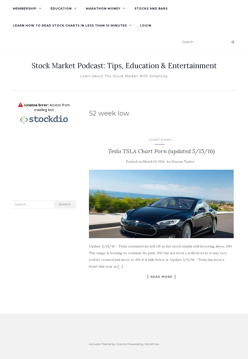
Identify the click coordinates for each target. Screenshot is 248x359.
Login (145, 25)
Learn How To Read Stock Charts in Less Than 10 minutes (69, 25)
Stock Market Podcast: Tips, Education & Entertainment (124, 65)
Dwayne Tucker (182, 162)
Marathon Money (102, 8)
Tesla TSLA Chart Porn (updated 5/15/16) (161, 151)
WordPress (152, 344)
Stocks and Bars (151, 8)
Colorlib (121, 344)
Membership (24, 8)
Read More (161, 277)
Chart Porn (160, 139)
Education (61, 8)
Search (65, 204)
